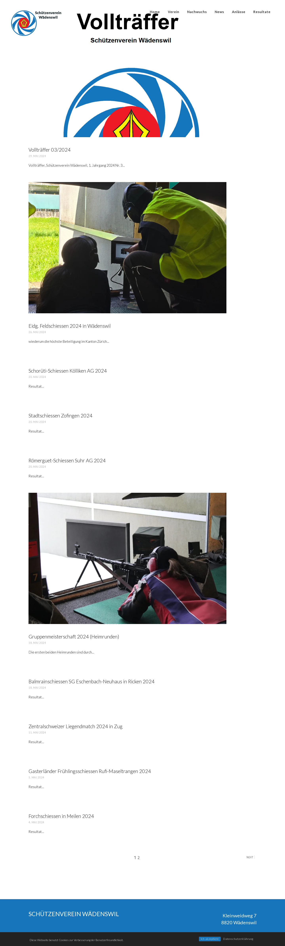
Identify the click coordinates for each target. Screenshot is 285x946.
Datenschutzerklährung (238, 938)
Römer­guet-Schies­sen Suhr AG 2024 (67, 460)
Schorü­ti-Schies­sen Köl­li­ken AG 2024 (67, 371)
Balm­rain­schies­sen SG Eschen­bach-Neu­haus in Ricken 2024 (91, 681)
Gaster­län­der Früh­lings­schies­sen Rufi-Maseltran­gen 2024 (89, 771)
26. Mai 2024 (37, 332)
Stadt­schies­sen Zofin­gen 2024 (60, 415)
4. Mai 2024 (36, 822)
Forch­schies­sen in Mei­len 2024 (61, 816)
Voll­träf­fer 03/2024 (49, 150)
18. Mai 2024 (37, 642)
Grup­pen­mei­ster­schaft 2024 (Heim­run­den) (73, 636)
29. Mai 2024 (37, 156)
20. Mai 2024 (37, 377)
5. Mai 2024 (36, 777)
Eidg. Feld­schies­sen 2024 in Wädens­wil (69, 326)
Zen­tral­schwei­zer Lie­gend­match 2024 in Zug (75, 726)
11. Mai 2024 (37, 732)
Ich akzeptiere (210, 938)
